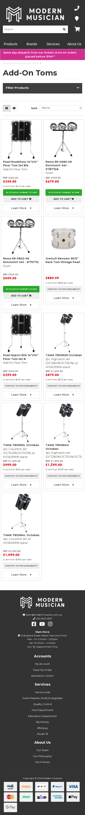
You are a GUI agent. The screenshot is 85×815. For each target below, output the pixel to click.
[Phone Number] (77, 8)
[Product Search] (32, 29)
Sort (34, 108)
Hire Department (42, 709)
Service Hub (42, 692)
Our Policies (42, 762)
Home (6, 63)
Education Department (42, 716)
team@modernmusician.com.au (44, 614)
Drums (16, 63)
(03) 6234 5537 (44, 618)
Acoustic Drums (31, 63)
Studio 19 (42, 733)
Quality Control (42, 704)
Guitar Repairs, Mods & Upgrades (42, 698)
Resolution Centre (42, 675)
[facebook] (34, 624)
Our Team (42, 750)
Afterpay (42, 727)
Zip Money (42, 721)
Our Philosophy (42, 756)
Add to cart (21, 199)
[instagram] (50, 624)
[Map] (77, 19)
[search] (64, 29)
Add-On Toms (50, 63)
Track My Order (42, 669)
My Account (42, 663)
